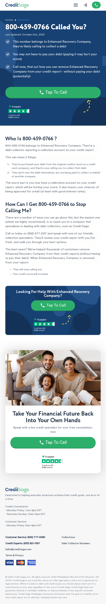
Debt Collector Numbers (76, 543)
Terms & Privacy (14, 555)
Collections (68, 537)
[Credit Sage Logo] (17, 5)
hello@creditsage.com (18, 549)
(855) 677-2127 (37, 233)
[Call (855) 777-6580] (96, 5)
